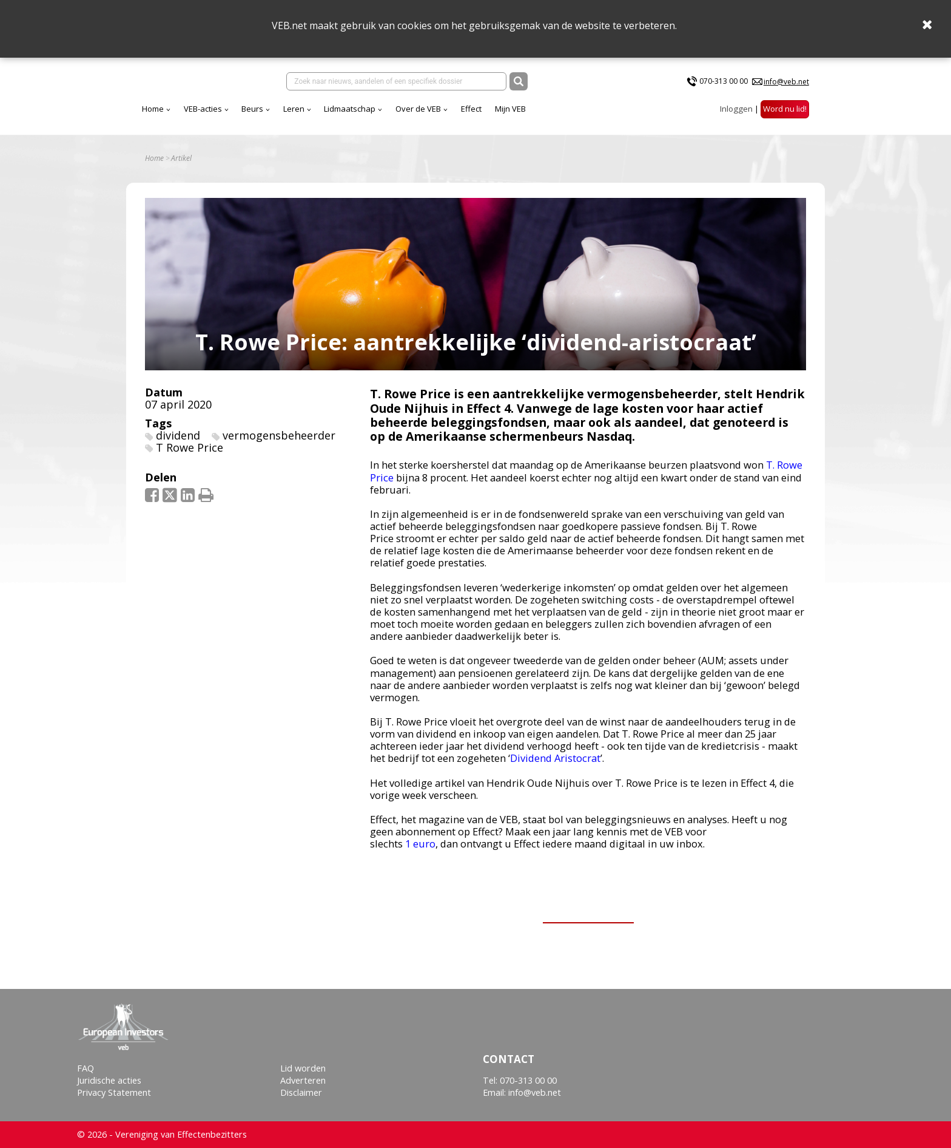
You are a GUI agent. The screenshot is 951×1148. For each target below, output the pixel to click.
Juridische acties (109, 1080)
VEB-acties (203, 108)
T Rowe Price (189, 447)
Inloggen (736, 108)
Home (153, 108)
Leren (293, 108)
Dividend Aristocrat (555, 758)
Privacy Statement (114, 1092)
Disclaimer (301, 1092)
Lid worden (303, 1068)
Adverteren (303, 1080)
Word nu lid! (785, 108)
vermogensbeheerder (279, 435)
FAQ (85, 1068)
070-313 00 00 (723, 81)
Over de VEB (418, 108)
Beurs (252, 108)
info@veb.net (786, 81)
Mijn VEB (510, 108)
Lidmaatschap (349, 108)
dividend (178, 435)
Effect (471, 108)
